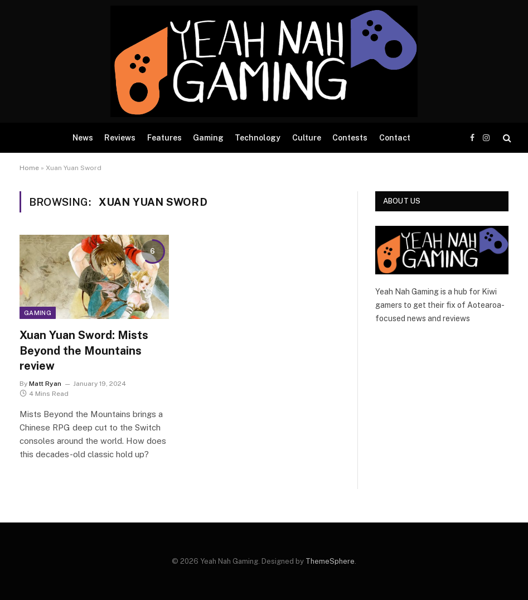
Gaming (208, 137)
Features (164, 137)
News (82, 137)
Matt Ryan (45, 384)
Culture (306, 137)
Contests (349, 137)
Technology (257, 137)
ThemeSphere (330, 561)
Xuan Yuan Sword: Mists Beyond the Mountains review (84, 350)
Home (29, 168)
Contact (394, 137)
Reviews (119, 137)
